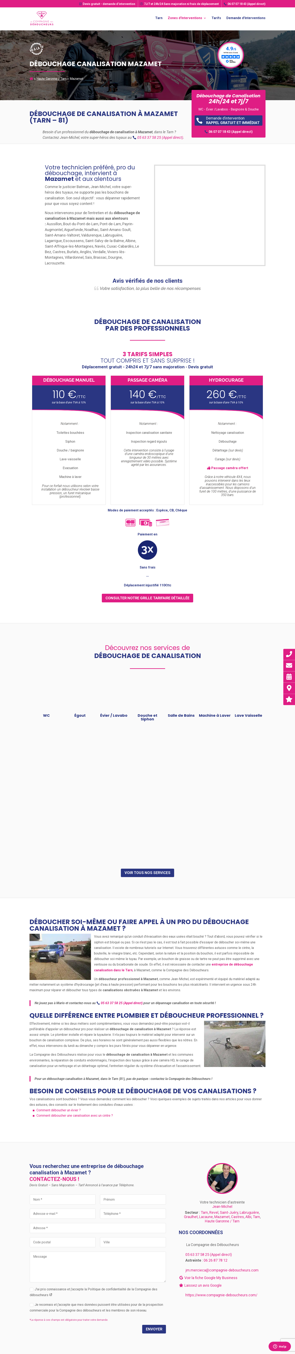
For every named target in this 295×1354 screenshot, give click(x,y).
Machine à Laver (215, 715)
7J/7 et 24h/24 (179, 4)
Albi (248, 1217)
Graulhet (191, 1217)
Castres (237, 1217)
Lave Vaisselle (248, 715)
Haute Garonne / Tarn (51, 79)
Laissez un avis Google (200, 1285)
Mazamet (222, 1217)
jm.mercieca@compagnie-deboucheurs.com (222, 1270)
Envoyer (154, 1329)
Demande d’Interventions (246, 17)
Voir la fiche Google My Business (208, 1278)
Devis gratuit (107, 4)
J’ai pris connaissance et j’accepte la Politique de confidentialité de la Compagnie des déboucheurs (93, 1292)
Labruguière (249, 1212)
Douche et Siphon (147, 717)
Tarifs (216, 17)
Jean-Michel (222, 1206)
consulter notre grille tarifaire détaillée (147, 598)
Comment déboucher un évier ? (58, 1110)
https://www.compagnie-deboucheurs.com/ (221, 1295)
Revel (213, 1212)
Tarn (158, 17)
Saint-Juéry (229, 1212)
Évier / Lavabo (113, 715)
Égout (80, 715)
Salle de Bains (181, 715)
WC (46, 715)
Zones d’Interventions (185, 17)
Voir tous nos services (147, 873)
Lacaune (206, 1217)
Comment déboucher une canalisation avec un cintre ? (74, 1115)
